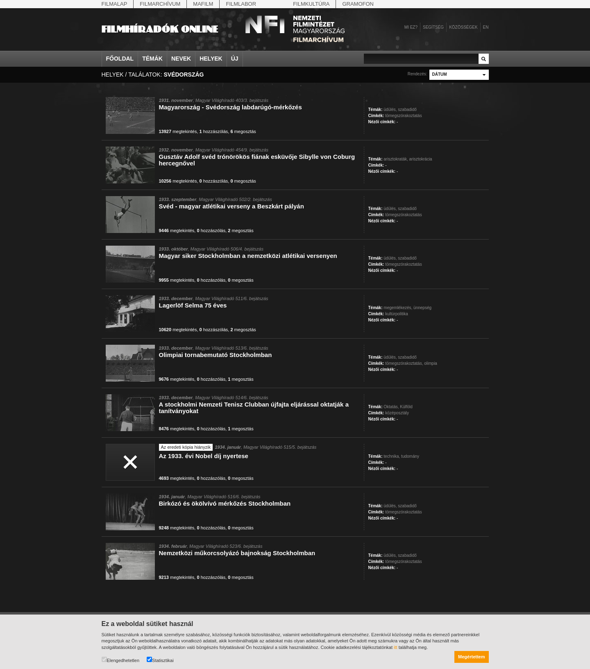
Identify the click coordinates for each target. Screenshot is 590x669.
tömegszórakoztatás (403, 115)
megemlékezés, (398, 307)
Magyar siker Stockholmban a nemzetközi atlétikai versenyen (248, 255)
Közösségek (463, 27)
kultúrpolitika (396, 314)
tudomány (410, 456)
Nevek (181, 58)
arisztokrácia (420, 159)
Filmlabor (241, 4)
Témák (152, 58)
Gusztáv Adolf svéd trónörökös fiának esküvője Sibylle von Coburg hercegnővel (257, 160)
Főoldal (120, 58)
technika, (392, 456)
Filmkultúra (311, 4)
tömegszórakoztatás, (404, 363)
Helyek (211, 58)
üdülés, (390, 109)
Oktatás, (391, 407)
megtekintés (178, 131)
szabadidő (407, 109)
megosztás (243, 131)
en (486, 27)
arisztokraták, (396, 159)
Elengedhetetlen (121, 660)
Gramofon (358, 4)
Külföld (406, 407)
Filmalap (114, 4)
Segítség (433, 27)
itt (395, 647)
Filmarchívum (160, 4)
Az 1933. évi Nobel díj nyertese (203, 455)
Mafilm (203, 4)
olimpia (430, 363)
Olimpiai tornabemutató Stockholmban (215, 354)
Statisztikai (160, 660)
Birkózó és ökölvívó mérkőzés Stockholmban (225, 503)
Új (234, 58)
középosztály (397, 413)
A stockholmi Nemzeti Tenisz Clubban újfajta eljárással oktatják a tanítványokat (254, 407)
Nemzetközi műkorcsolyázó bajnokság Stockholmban (237, 552)
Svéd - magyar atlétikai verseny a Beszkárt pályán (231, 206)
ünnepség (422, 307)
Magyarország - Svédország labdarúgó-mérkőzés (230, 107)
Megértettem (471, 656)
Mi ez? (411, 27)
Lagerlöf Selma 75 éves (193, 305)
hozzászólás (214, 131)
